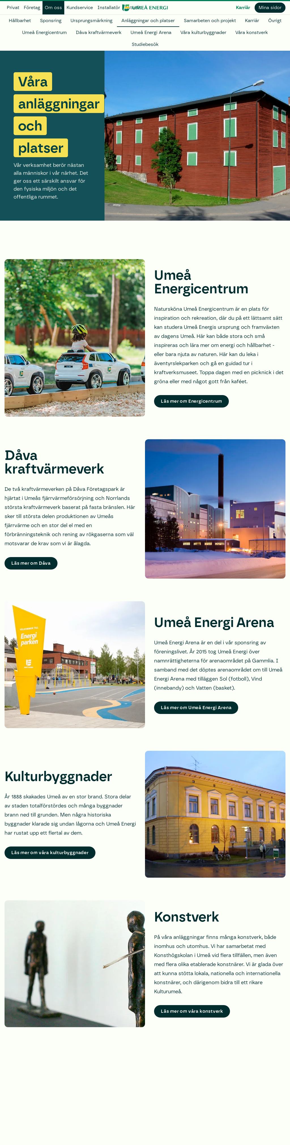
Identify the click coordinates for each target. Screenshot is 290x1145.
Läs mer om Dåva (31, 563)
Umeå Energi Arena (151, 32)
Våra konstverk (251, 32)
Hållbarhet (20, 20)
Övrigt (275, 20)
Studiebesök (145, 44)
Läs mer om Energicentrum (191, 401)
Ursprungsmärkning (91, 20)
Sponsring (50, 20)
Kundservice (80, 7)
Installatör (108, 7)
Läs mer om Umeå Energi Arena (196, 707)
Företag (32, 7)
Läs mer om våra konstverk (192, 1011)
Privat (13, 7)
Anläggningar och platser (148, 20)
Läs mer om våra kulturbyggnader (50, 852)
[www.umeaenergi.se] (145, 7)
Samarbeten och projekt (210, 20)
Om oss (53, 7)
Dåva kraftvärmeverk (98, 32)
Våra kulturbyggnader (203, 32)
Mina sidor (270, 7)
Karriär (243, 7)
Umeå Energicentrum (44, 32)
